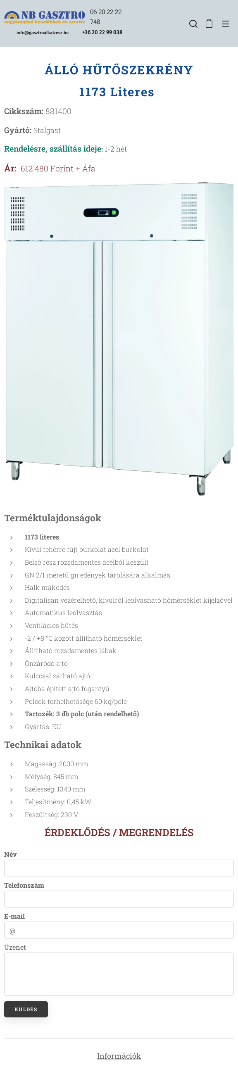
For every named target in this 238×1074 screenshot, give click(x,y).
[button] (192, 23)
